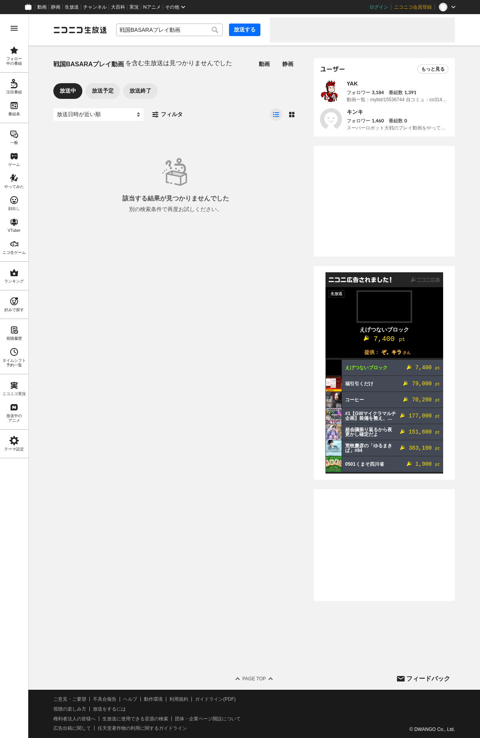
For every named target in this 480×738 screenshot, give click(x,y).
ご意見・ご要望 (69, 699)
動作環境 (153, 699)
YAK (352, 83)
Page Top (254, 679)
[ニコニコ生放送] (80, 29)
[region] (14, 376)
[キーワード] (169, 30)
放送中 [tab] (68, 90)
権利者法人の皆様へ (74, 719)
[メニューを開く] (14, 28)
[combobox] (169, 30)
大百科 (118, 7)
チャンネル (95, 7)
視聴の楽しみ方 (69, 709)
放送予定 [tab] (103, 90)
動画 (42, 7)
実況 (134, 7)
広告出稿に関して (72, 728)
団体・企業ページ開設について (208, 718)
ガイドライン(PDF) (215, 699)
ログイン (378, 7)
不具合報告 (104, 699)
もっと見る (433, 69)
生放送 (72, 7)
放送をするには (109, 709)
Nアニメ (152, 7)
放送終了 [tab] (140, 90)
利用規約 (178, 699)
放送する (245, 29)
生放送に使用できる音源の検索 (135, 718)
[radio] (276, 114)
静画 (55, 7)
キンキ (355, 112)
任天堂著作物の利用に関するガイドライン (142, 728)
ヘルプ (130, 699)
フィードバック (428, 678)
